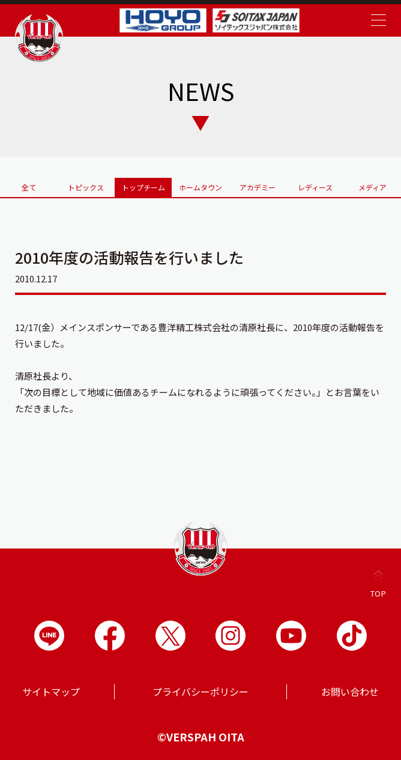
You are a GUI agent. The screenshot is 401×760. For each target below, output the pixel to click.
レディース (315, 187)
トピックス (86, 187)
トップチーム (143, 187)
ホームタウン (200, 187)
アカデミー (258, 187)
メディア (372, 187)
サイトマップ (51, 691)
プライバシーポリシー (200, 691)
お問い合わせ (350, 691)
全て (29, 187)
